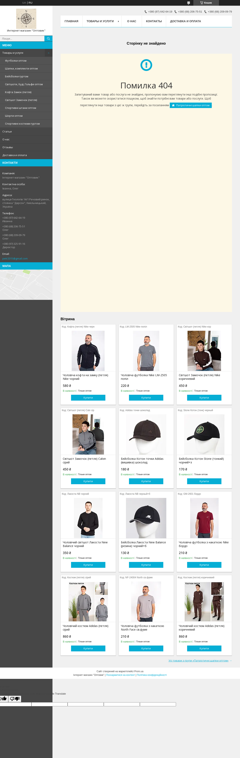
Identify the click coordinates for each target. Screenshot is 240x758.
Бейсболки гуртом (16, 76)
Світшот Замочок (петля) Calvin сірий (84, 460)
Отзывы (7, 147)
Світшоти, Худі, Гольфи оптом (24, 84)
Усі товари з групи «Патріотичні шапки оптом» (198, 660)
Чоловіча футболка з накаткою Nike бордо (204, 544)
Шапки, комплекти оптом (21, 68)
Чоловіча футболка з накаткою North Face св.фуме (142, 627)
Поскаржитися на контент (120, 675)
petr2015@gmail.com (15, 258)
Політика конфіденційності (152, 675)
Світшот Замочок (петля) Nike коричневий (199, 377)
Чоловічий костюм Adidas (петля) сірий (85, 627)
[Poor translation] (14, 699)
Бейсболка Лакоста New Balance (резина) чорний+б (143, 544)
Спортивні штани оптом (20, 108)
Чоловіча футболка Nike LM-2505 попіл (144, 377)
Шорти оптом (14, 116)
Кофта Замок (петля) (18, 92)
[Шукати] (48, 39)
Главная (71, 21)
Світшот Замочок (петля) (21, 100)
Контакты (154, 21)
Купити (88, 397)
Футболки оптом (15, 60)
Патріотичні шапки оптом (193, 105)
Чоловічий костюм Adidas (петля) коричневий (201, 627)
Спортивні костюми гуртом (22, 123)
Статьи (7, 131)
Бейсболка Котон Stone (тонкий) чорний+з (201, 460)
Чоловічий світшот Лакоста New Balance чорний (85, 544)
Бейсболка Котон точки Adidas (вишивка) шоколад (142, 460)
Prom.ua (138, 671)
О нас (5, 139)
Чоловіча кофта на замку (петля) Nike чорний (85, 377)
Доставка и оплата (14, 155)
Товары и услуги (12, 53)
